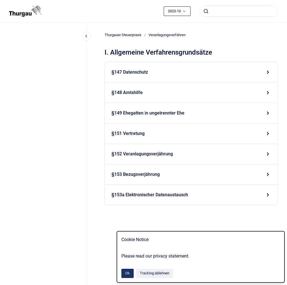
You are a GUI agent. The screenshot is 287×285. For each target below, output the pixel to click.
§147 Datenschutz (130, 72)
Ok (127, 273)
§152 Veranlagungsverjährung (142, 153)
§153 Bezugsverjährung (136, 174)
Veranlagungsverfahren (167, 35)
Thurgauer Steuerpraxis (123, 35)
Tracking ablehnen (154, 273)
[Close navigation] (86, 36)
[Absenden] (206, 11)
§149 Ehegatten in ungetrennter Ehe (148, 113)
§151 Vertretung (128, 133)
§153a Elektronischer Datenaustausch (150, 194)
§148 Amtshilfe (127, 92)
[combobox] (239, 11)
